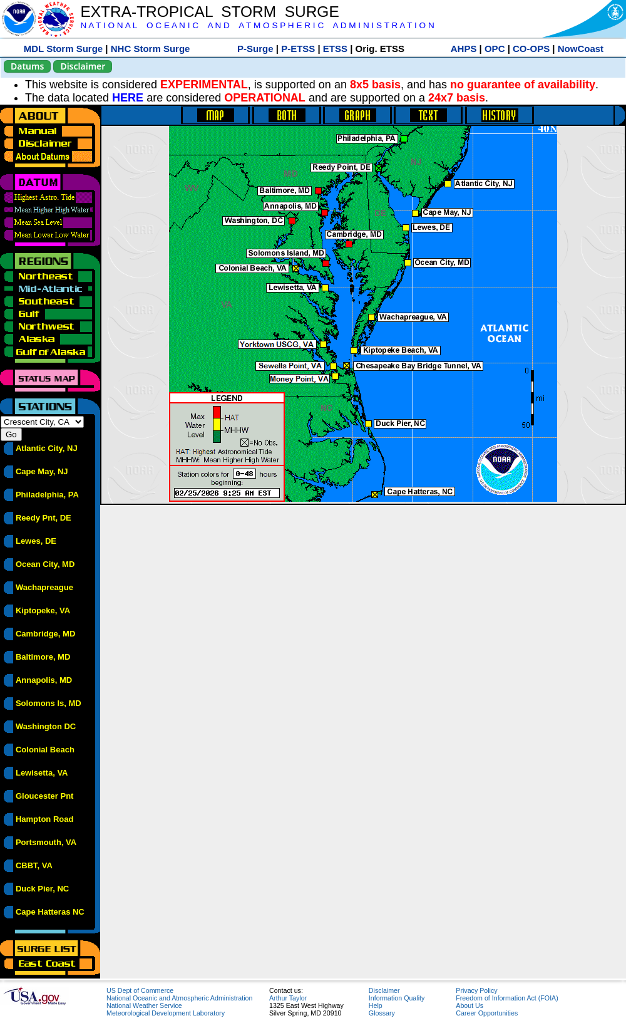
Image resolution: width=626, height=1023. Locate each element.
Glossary (382, 1013)
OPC (495, 48)
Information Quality (396, 998)
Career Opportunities (487, 1013)
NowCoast (580, 48)
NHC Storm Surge (150, 48)
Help (375, 1005)
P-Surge (255, 48)
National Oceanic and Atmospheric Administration (179, 998)
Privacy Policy (476, 990)
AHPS (464, 48)
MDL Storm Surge (63, 48)
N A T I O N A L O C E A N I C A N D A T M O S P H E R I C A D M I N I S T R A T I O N (257, 25)
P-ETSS (298, 48)
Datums (27, 66)
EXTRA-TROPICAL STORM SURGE (209, 11)
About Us (469, 1005)
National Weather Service (144, 1005)
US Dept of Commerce (139, 990)
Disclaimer (82, 66)
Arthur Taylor (288, 998)
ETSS (335, 48)
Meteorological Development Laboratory (165, 1013)
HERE (127, 97)
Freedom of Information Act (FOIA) (507, 998)
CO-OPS (531, 48)
